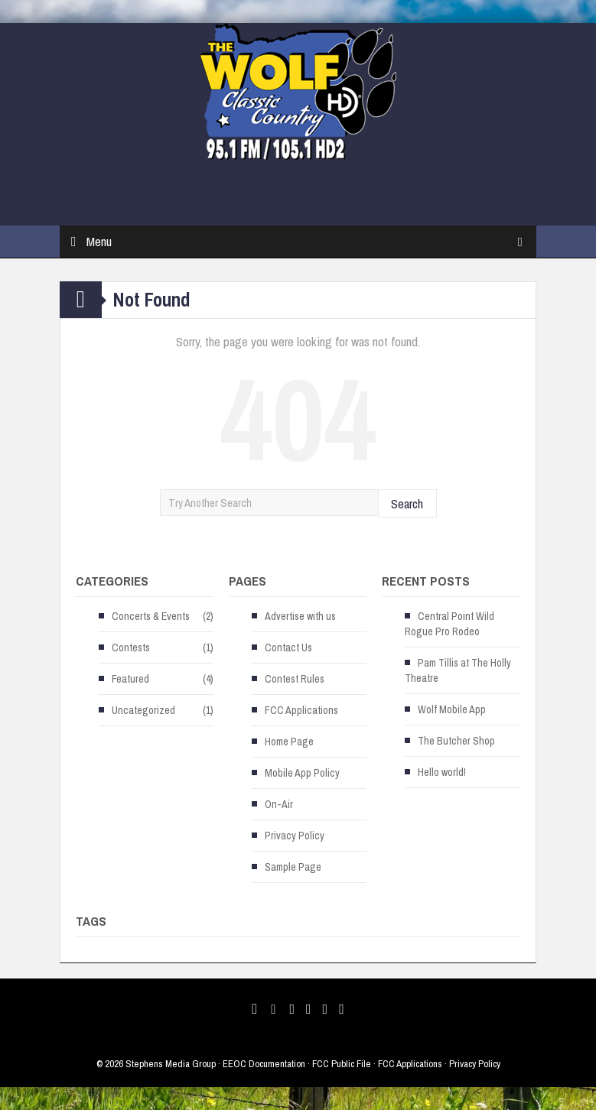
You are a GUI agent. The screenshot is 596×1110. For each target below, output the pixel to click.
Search (407, 503)
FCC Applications (301, 710)
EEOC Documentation (264, 1063)
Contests (131, 647)
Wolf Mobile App (452, 709)
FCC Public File (341, 1063)
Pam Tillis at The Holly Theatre (458, 670)
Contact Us (288, 647)
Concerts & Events (151, 616)
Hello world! (442, 772)
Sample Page (293, 867)
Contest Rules (294, 679)
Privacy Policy (294, 835)
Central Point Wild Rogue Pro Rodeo (449, 623)
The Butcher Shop (456, 741)
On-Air (279, 804)
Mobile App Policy (302, 773)
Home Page (289, 741)
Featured (130, 679)
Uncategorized (143, 710)
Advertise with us (300, 616)
